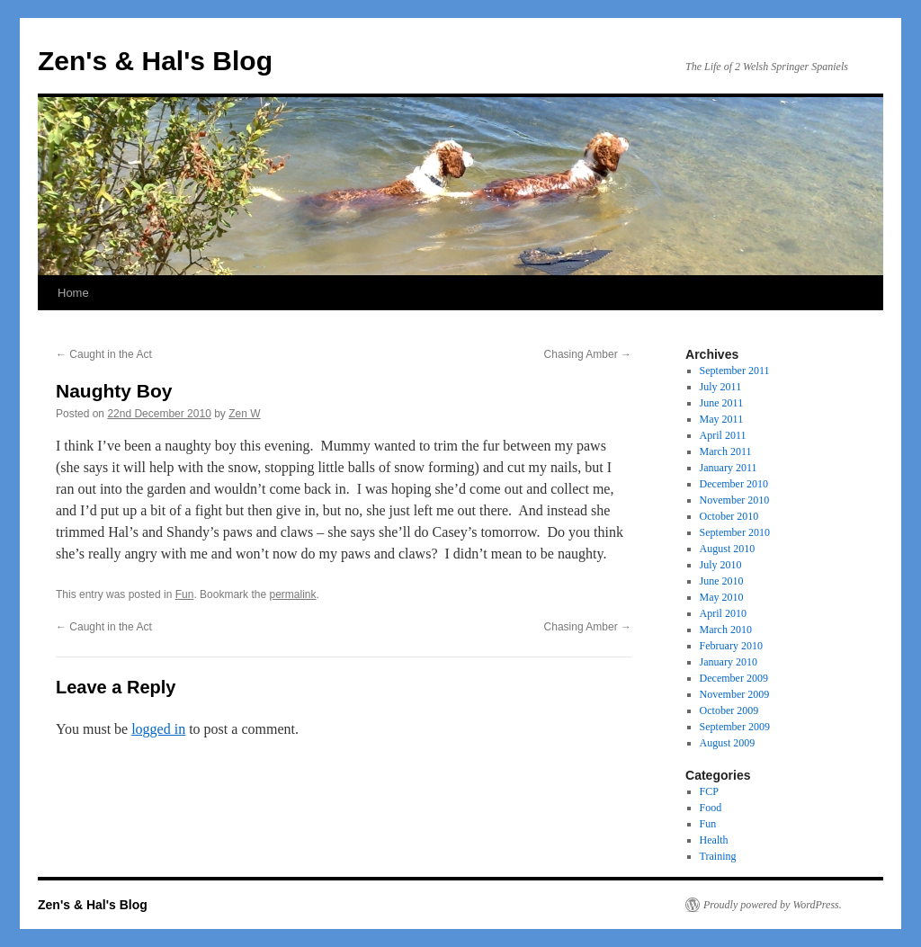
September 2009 (735, 726)
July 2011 (721, 386)
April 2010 (723, 613)
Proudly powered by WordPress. (772, 904)
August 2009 (728, 743)
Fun (184, 594)
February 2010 (731, 645)
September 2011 (735, 370)
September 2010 (735, 532)
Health (714, 840)
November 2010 (735, 500)
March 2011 (726, 451)
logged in (158, 729)
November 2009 (735, 694)
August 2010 (728, 548)
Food (711, 807)
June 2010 (722, 581)
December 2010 (734, 484)
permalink (292, 594)
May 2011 (722, 419)
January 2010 (728, 662)
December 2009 (734, 678)
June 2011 (722, 403)
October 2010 (729, 516)
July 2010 (721, 564)
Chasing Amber (587, 354)
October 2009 (729, 710)
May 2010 (722, 597)
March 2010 (726, 629)
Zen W (244, 413)
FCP (709, 791)
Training (718, 856)
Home (73, 292)
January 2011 (728, 467)
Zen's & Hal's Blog (155, 61)
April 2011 (723, 435)
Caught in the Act (104, 354)
